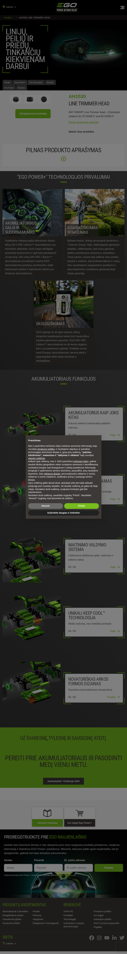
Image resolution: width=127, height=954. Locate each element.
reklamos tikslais (52, 474)
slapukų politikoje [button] (36, 458)
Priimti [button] (81, 506)
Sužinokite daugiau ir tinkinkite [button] (63, 513)
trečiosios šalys (81, 461)
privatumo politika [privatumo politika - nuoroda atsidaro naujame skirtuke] (46, 449)
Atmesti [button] (45, 506)
